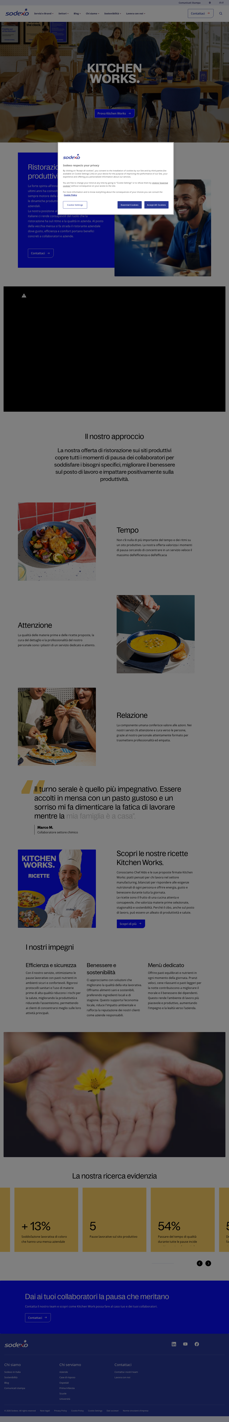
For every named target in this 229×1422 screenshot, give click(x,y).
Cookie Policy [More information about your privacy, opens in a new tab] (70, 195)
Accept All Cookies (156, 205)
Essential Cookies (129, 205)
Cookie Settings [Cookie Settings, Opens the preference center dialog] (75, 205)
